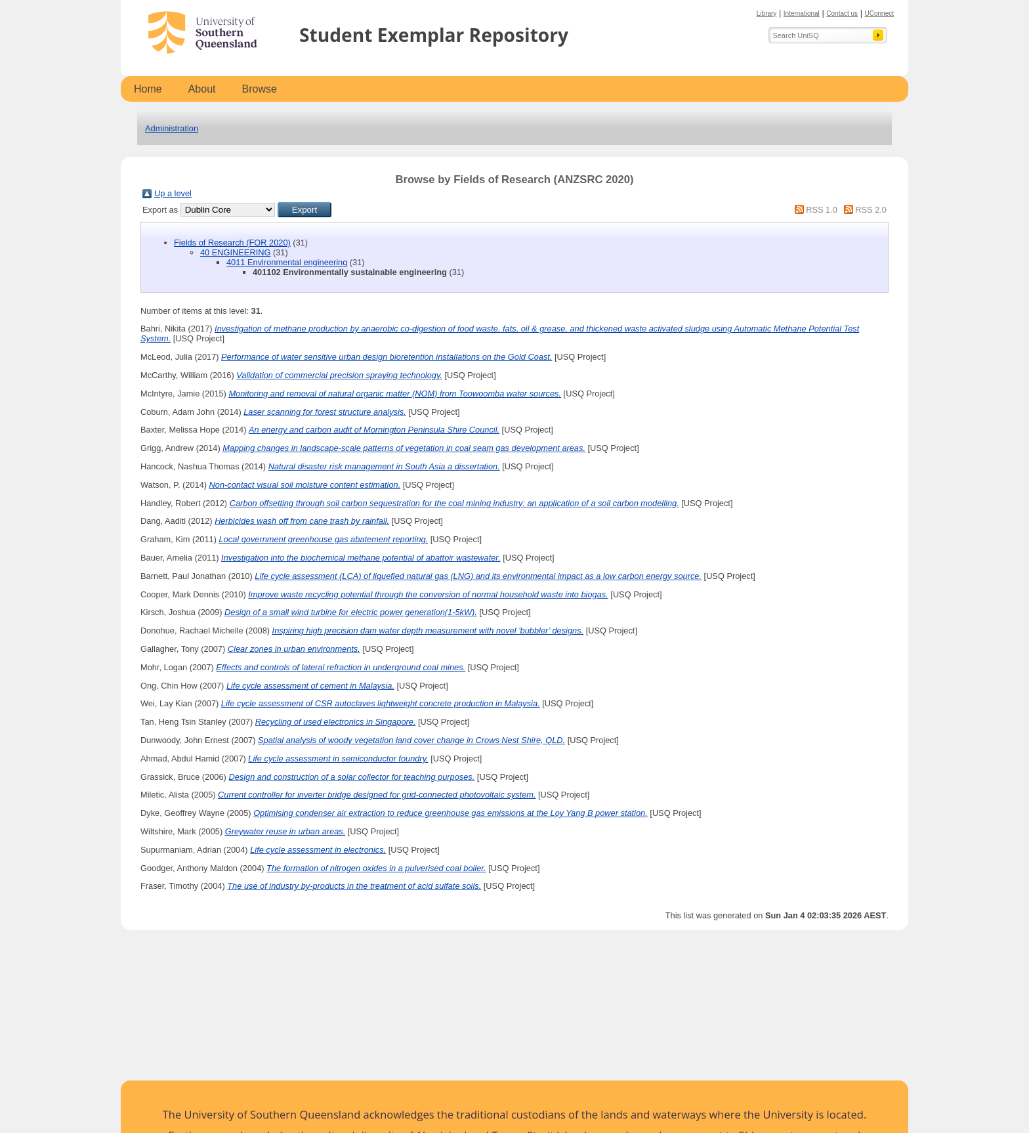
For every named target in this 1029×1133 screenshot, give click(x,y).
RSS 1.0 (821, 210)
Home (148, 89)
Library (767, 13)
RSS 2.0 (871, 210)
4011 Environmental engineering (286, 262)
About (202, 89)
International (802, 13)
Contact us (842, 13)
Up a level (173, 193)
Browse (259, 89)
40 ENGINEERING (235, 252)
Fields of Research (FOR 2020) (232, 242)
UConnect (879, 13)
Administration (171, 128)
